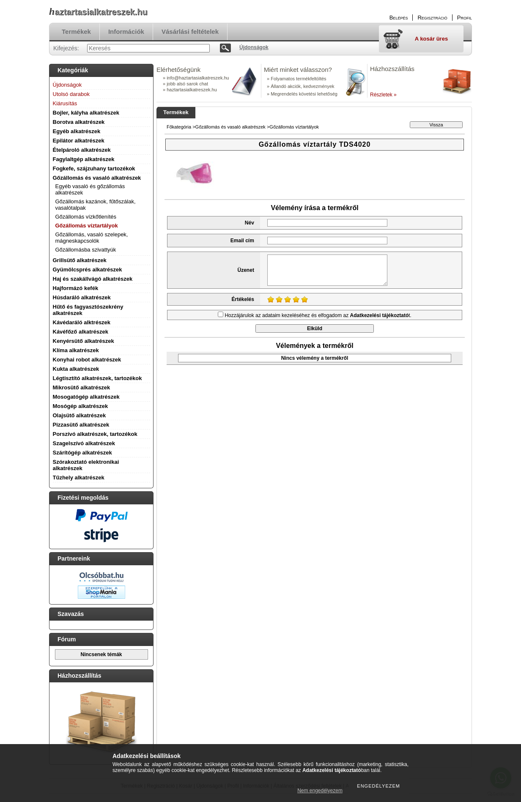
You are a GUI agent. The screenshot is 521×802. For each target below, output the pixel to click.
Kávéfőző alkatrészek (81, 331)
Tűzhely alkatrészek (78, 477)
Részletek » (383, 95)
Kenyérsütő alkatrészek (83, 341)
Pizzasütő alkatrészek (81, 425)
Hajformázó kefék (76, 288)
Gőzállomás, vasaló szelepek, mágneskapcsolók (91, 237)
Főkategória (179, 126)
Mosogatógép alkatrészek (86, 397)
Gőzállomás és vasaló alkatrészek (97, 178)
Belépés (398, 17)
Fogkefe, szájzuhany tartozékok (94, 168)
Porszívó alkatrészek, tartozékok (95, 434)
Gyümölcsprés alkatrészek (87, 269)
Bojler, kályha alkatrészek (86, 112)
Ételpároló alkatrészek (82, 150)
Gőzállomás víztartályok (86, 225)
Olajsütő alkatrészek (79, 415)
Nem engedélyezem (320, 791)
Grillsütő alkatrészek (80, 260)
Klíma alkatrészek (76, 350)
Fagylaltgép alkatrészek (84, 159)
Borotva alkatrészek (79, 122)
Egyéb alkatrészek (77, 131)
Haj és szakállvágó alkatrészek (93, 279)
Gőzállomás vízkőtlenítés (86, 217)
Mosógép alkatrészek (80, 406)
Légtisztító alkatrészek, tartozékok (97, 378)
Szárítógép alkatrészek (82, 452)
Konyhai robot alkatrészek (87, 359)
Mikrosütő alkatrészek (81, 387)
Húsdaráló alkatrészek (82, 297)
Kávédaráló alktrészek (82, 322)
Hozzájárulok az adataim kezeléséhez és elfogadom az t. (318, 315)
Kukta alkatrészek (76, 369)
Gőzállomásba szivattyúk (85, 249)
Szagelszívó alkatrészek (84, 443)
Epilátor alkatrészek (78, 140)
